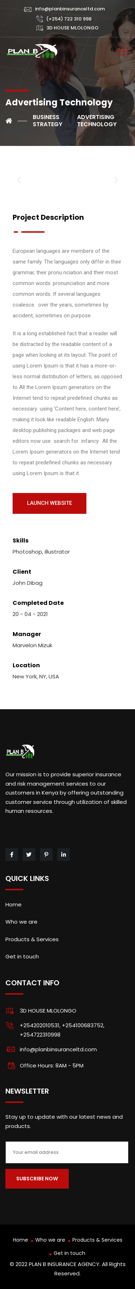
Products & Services (32, 939)
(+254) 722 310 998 (68, 18)
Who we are (21, 921)
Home (13, 904)
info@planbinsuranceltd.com (70, 8)
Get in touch (22, 956)
